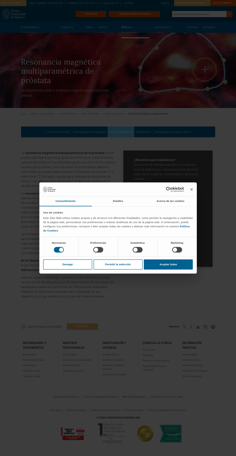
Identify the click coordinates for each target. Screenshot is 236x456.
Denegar (67, 264)
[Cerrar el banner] (191, 189)
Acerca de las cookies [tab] (170, 200)
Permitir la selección (118, 264)
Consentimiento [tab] (65, 200)
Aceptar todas (168, 264)
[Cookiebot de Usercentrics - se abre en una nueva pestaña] (168, 189)
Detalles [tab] (118, 200)
